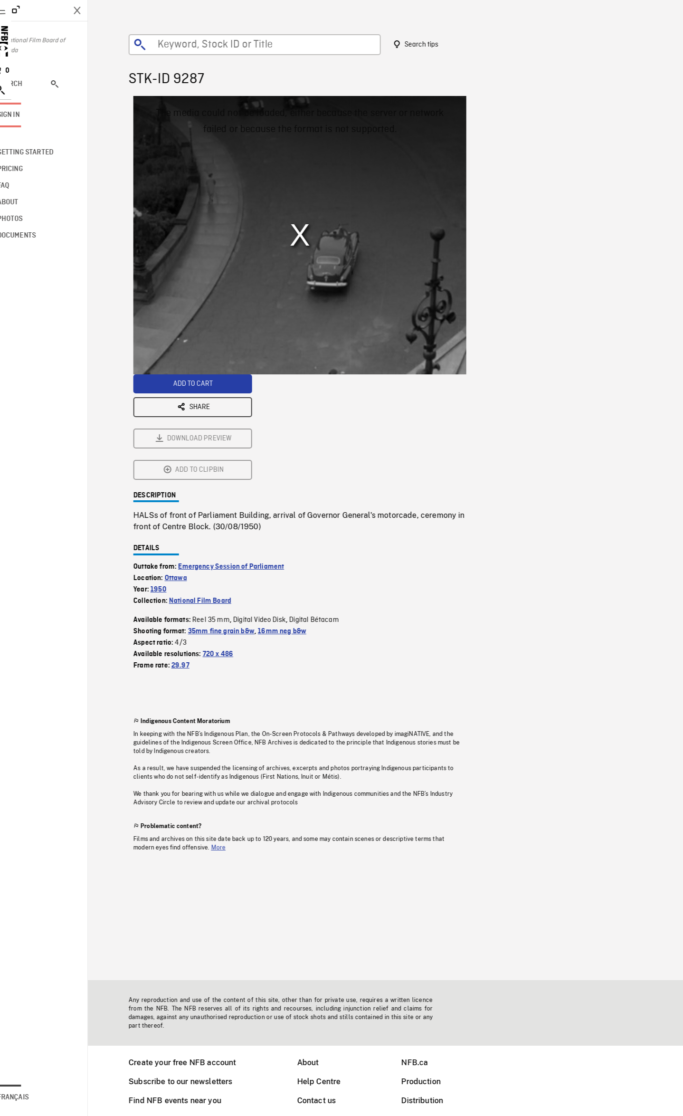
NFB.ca (426, 1062)
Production (433, 1081)
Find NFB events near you (187, 1100)
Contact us (328, 1100)
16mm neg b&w (294, 526)
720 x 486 (230, 549)
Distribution (434, 1100)
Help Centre (331, 1081)
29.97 (192, 560)
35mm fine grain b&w (233, 526)
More (230, 742)
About (320, 1062)
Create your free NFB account (194, 1062)
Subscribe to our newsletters (192, 1081)
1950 (170, 484)
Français (37, 1097)
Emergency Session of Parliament (243, 461)
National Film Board (212, 495)
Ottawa (188, 473)
